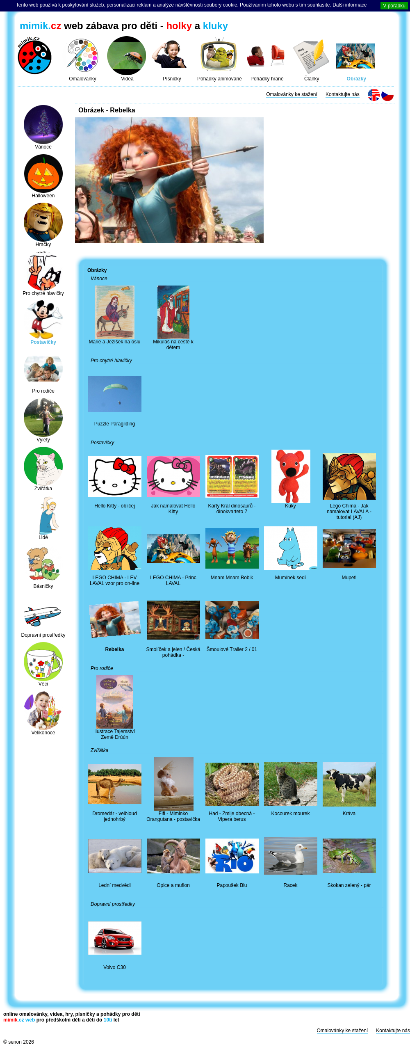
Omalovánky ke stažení (291, 94)
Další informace (350, 5)
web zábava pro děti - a (124, 25)
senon (15, 1042)
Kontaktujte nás (343, 94)
